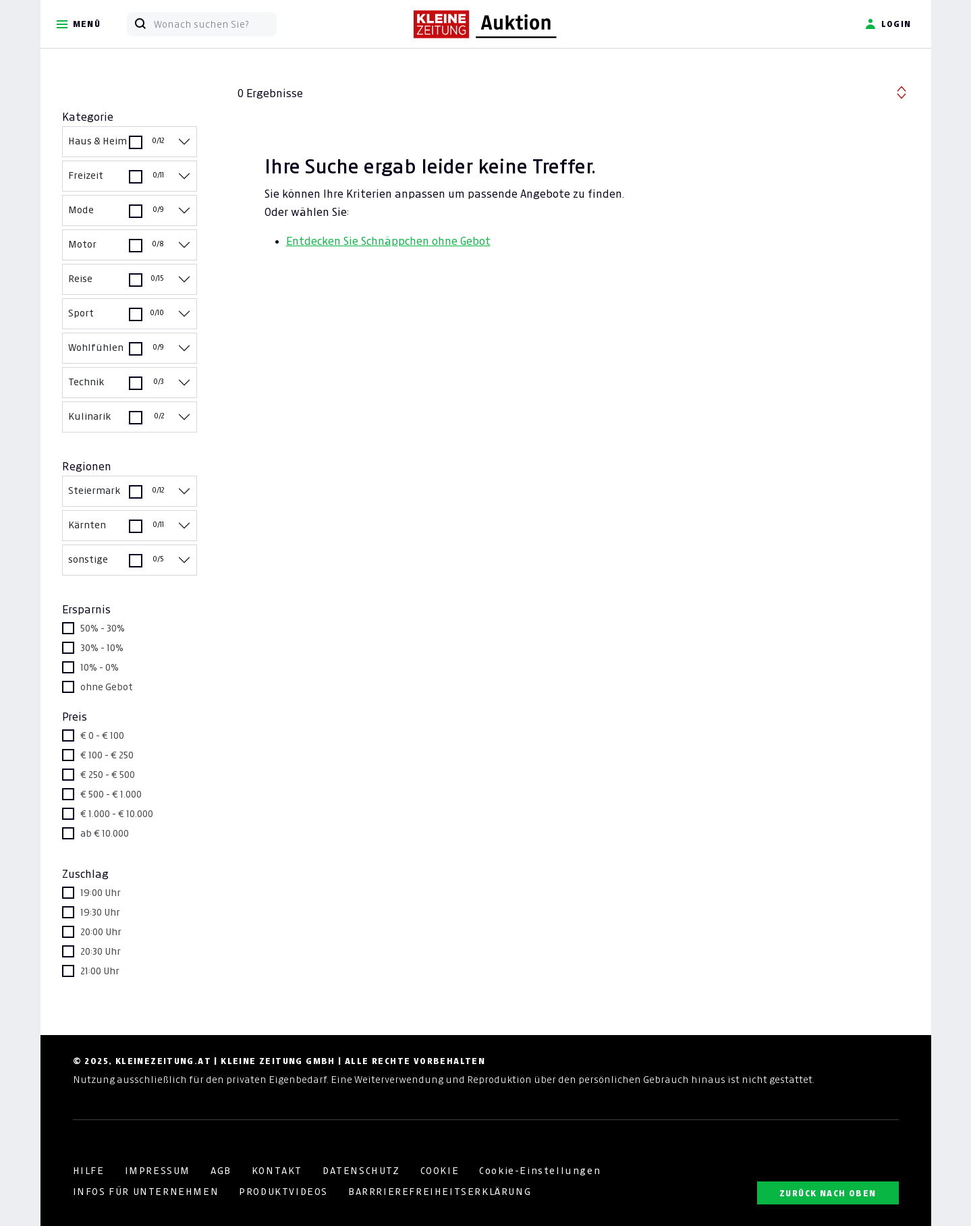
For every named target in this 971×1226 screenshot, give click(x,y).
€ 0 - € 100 (102, 735)
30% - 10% (101, 647)
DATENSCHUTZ (361, 1170)
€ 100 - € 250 (107, 755)
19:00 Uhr (100, 892)
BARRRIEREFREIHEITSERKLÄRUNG (439, 1191)
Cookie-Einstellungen (540, 1170)
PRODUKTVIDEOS (283, 1191)
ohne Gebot (106, 687)
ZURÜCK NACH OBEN (827, 1193)
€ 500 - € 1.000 (111, 794)
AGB (221, 1170)
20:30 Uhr (100, 951)
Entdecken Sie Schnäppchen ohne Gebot (388, 240)
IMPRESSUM (157, 1170)
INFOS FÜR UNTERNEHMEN (146, 1191)
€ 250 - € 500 (107, 774)
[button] (901, 91)
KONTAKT (277, 1170)
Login (888, 24)
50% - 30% (102, 628)
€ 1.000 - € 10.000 (116, 813)
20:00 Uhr (100, 932)
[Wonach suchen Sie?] (215, 24)
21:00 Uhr (99, 971)
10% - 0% (99, 667)
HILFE (89, 1170)
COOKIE (440, 1170)
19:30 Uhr (100, 912)
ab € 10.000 (104, 833)
